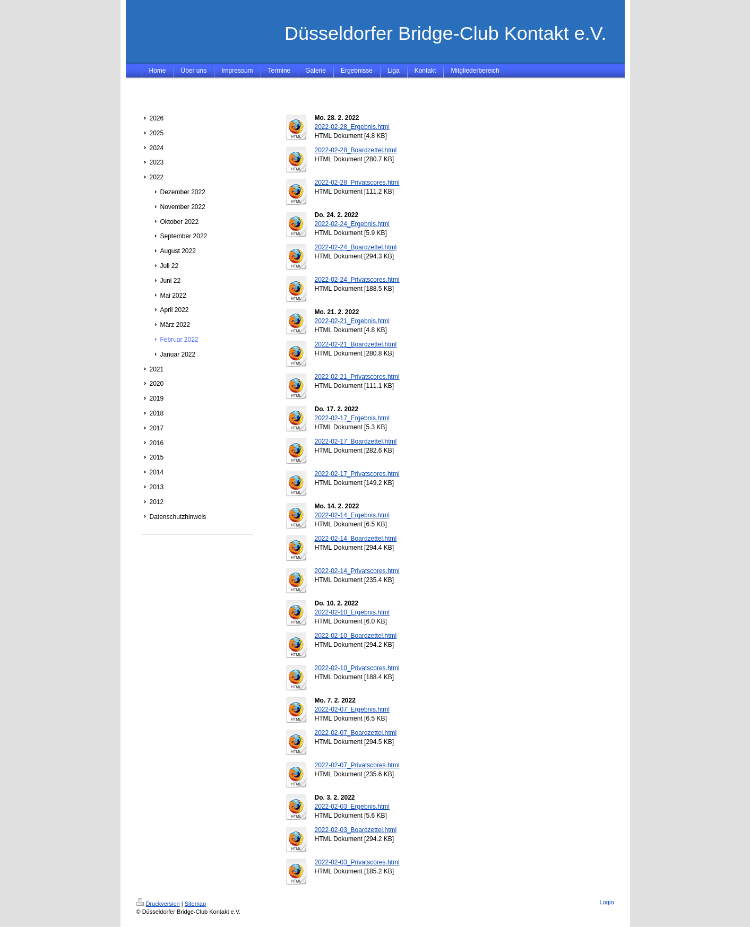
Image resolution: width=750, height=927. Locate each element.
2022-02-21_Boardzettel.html (356, 344)
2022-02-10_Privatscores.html (357, 668)
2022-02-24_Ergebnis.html (352, 224)
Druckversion (158, 903)
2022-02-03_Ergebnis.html (352, 806)
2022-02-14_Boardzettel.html (356, 538)
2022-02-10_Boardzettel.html (356, 635)
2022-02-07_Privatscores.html (357, 765)
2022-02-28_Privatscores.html (357, 182)
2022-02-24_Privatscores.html (357, 279)
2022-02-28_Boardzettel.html (356, 150)
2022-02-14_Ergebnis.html (352, 515)
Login (607, 902)
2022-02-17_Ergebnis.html (352, 418)
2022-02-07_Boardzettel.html (356, 733)
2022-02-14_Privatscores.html (357, 571)
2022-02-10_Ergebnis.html (352, 612)
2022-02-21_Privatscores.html (357, 376)
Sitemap (195, 903)
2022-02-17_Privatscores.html (357, 474)
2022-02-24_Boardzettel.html (356, 247)
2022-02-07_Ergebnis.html (352, 709)
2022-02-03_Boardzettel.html (356, 830)
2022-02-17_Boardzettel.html (356, 441)
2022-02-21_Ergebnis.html (352, 321)
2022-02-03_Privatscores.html (357, 862)
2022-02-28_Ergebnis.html (352, 127)
